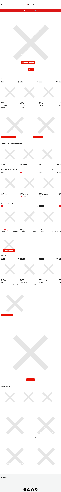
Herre (15, 7)
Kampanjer (30, 7)
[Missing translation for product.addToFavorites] (18, 82)
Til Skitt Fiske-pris (56, 255)
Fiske (1, 7)
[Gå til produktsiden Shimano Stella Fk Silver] (29, 269)
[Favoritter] (56, 4)
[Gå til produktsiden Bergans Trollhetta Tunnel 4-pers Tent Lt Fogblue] (48, 269)
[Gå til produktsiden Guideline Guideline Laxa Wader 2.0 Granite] (29, 217)
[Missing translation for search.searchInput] (4, 4)
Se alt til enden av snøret (55, 169)
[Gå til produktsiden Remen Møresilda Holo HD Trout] (10, 183)
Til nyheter (58, 78)
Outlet (49, 7)
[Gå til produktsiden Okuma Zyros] (10, 92)
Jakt (5, 7)
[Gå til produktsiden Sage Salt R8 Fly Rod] (48, 92)
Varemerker (54, 7)
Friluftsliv (10, 7)
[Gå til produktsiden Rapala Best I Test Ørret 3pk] (29, 183)
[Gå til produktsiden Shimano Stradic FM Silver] (48, 217)
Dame (20, 7)
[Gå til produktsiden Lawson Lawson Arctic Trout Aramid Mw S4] (10, 217)
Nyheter (44, 7)
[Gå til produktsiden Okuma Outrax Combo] (29, 92)
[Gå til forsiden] (30, 4)
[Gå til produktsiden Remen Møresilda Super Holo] (48, 183)
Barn (25, 7)
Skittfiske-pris (37, 7)
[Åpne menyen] (1, 4)
